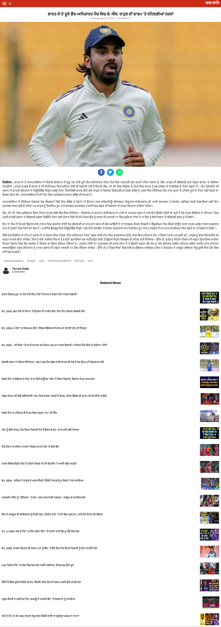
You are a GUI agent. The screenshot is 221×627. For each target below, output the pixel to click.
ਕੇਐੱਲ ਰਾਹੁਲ (79, 261)
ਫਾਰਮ (90, 261)
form (41, 261)
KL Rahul (31, 261)
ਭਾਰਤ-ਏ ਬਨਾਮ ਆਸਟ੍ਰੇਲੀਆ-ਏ (59, 261)
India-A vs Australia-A (13, 261)
